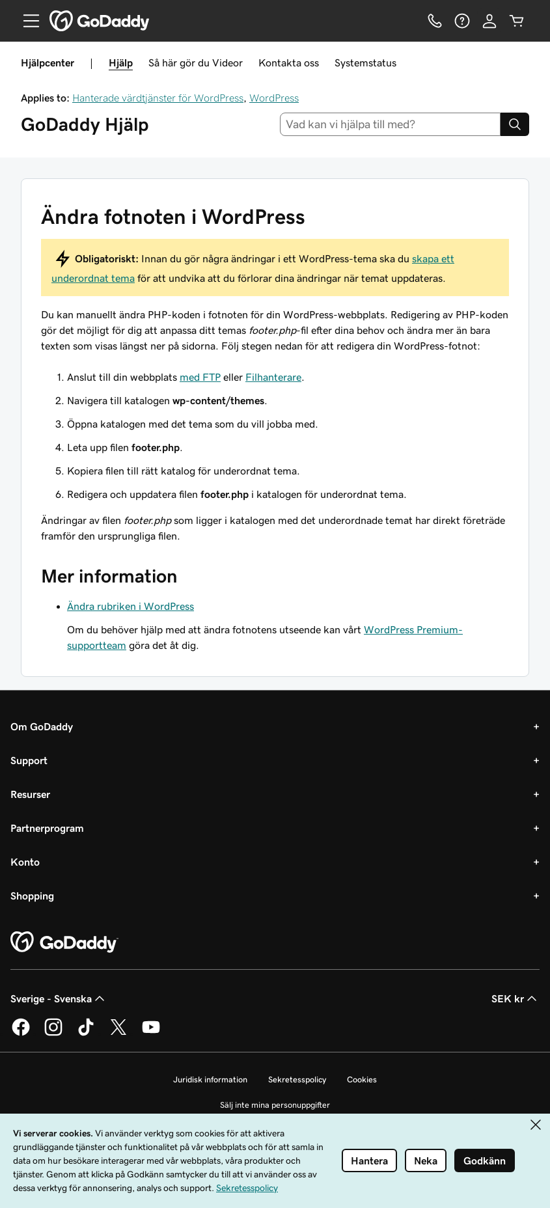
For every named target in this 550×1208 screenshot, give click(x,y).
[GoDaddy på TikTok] (86, 1033)
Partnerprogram (47, 828)
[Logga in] (489, 20)
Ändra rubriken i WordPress (130, 606)
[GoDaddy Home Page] (64, 942)
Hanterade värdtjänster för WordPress (157, 97)
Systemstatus (365, 62)
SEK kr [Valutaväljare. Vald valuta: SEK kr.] (515, 998)
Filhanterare (273, 377)
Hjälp (121, 62)
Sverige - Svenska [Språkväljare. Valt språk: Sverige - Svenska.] (58, 998)
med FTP (200, 377)
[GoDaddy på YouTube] (151, 1033)
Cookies (362, 1079)
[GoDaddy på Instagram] (53, 1033)
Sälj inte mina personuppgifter (275, 1105)
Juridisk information (210, 1079)
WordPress (274, 97)
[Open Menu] (26, 21)
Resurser (30, 794)
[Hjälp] (462, 20)
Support (29, 760)
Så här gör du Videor (195, 62)
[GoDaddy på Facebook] (20, 1033)
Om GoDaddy (41, 726)
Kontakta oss (288, 62)
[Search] (515, 124)
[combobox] (390, 124)
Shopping (32, 895)
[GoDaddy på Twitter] (118, 1033)
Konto (25, 862)
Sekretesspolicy (297, 1079)
